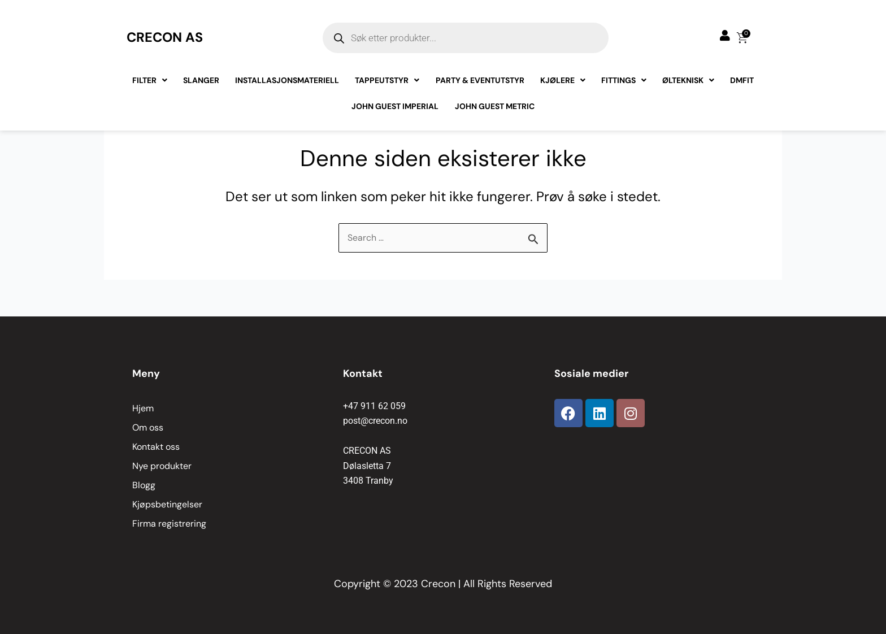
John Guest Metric (495, 106)
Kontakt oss (156, 447)
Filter (150, 80)
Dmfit (742, 80)
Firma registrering (169, 523)
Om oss (147, 427)
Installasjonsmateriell (288, 80)
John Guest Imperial (395, 106)
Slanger (202, 80)
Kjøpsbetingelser (167, 504)
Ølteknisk (688, 80)
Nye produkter (162, 466)
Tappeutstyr (387, 80)
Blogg (143, 485)
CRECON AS (166, 37)
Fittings (623, 80)
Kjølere (562, 80)
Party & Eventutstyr (480, 80)
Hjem (143, 408)
